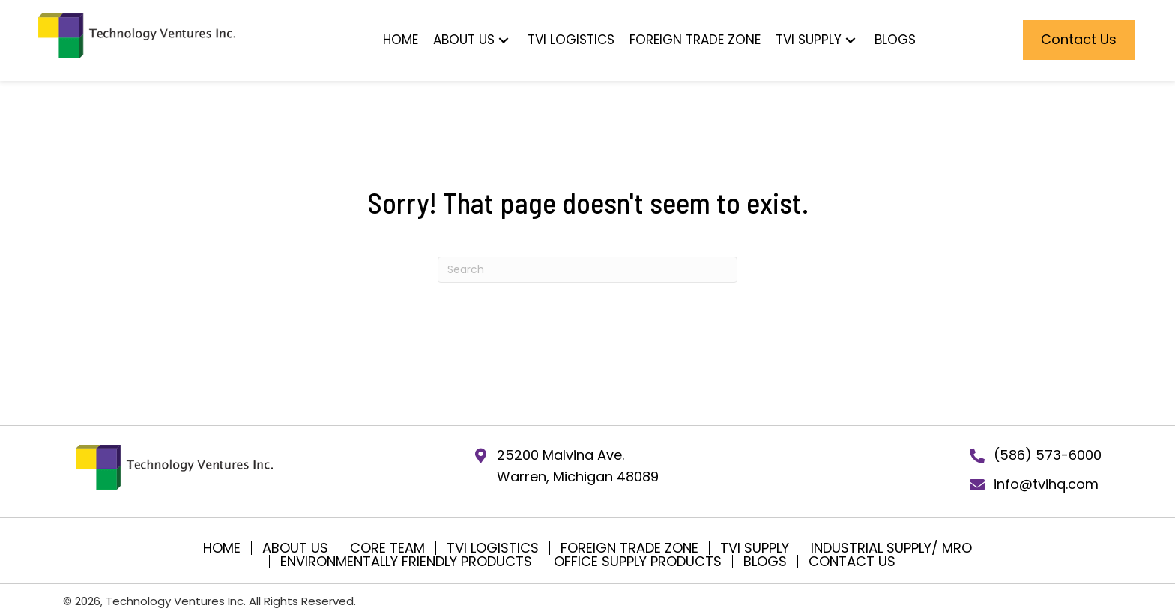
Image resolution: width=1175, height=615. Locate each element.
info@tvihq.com (1046, 484)
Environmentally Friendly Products (406, 561)
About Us (295, 548)
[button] (576, 40)
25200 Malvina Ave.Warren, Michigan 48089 (578, 466)
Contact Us (852, 561)
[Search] (587, 269)
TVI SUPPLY (754, 548)
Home (222, 548)
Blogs (765, 561)
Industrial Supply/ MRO (891, 548)
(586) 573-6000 (1048, 455)
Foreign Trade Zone (629, 548)
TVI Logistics (493, 548)
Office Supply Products (638, 561)
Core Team (387, 548)
